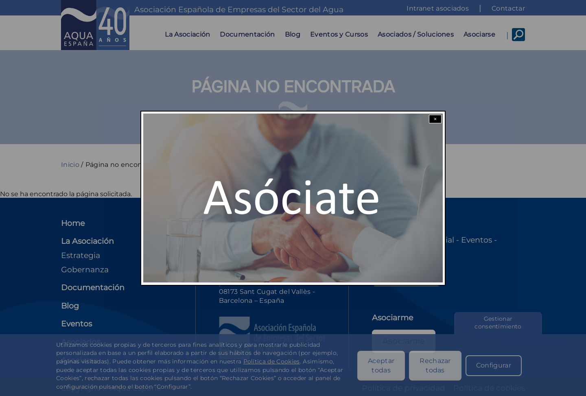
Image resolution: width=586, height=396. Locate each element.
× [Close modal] (435, 119)
